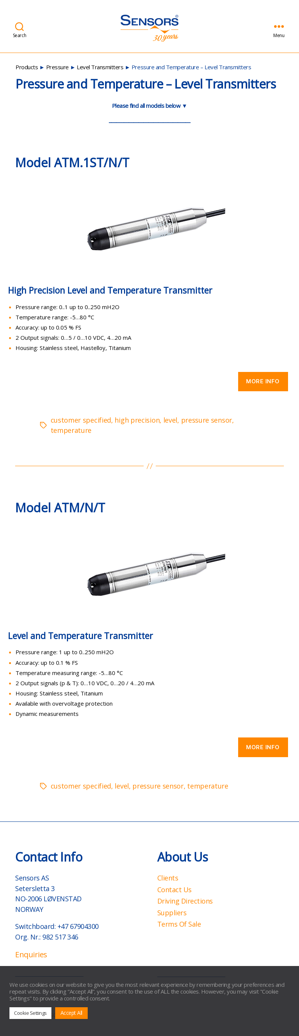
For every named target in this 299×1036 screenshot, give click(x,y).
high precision (137, 420)
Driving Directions (185, 900)
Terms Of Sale (179, 924)
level (170, 420)
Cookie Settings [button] (30, 1013)
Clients (167, 877)
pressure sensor (206, 420)
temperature (71, 430)
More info (263, 381)
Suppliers (172, 912)
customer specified (81, 420)
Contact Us (174, 889)
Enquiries (31, 954)
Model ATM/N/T (60, 507)
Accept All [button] (71, 1012)
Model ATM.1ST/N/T (72, 162)
